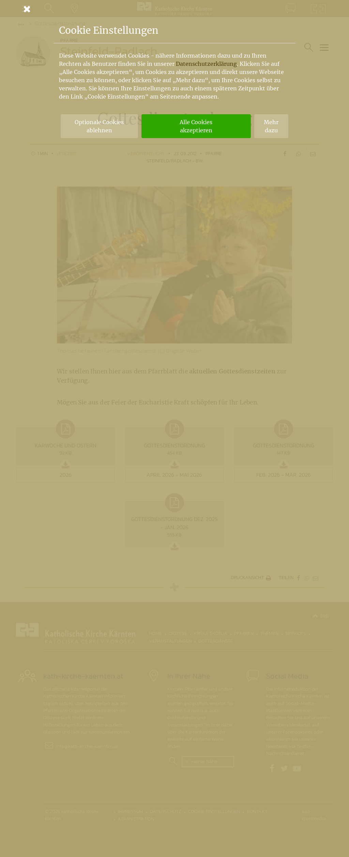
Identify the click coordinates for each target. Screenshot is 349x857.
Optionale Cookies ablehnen (99, 126)
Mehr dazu (271, 126)
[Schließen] (174, 9)
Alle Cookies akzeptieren (196, 126)
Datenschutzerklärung (206, 63)
